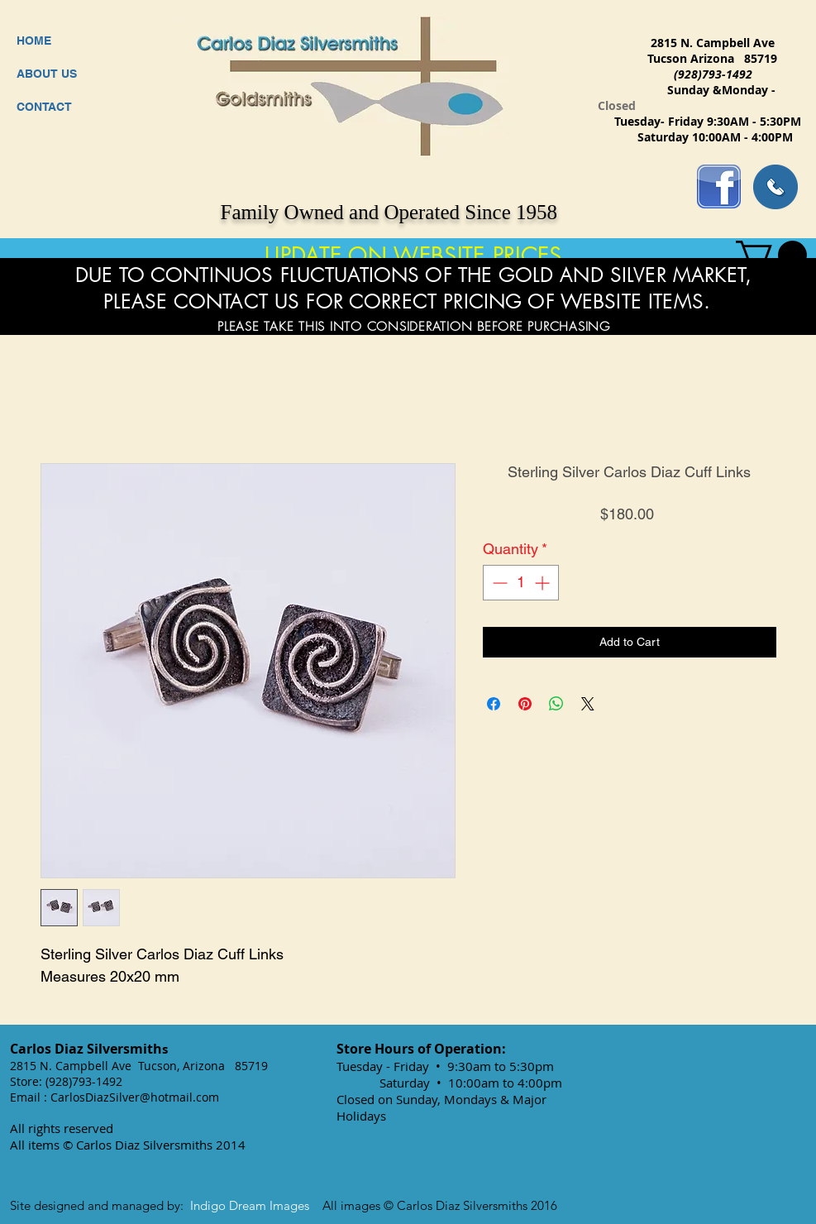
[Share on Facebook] (493, 704)
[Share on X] (588, 704)
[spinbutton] (521, 583)
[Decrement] (498, 583)
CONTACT (44, 106)
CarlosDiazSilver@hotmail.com (134, 1097)
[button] (771, 255)
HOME (34, 40)
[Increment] (543, 583)
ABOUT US (47, 73)
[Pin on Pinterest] (525, 704)
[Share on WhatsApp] (556, 704)
